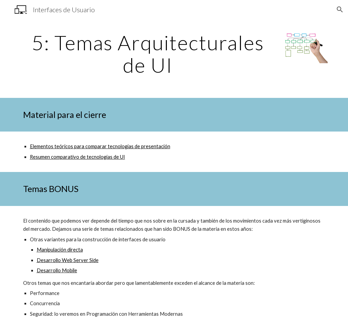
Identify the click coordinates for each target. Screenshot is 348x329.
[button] (340, 9)
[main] (147, 54)
